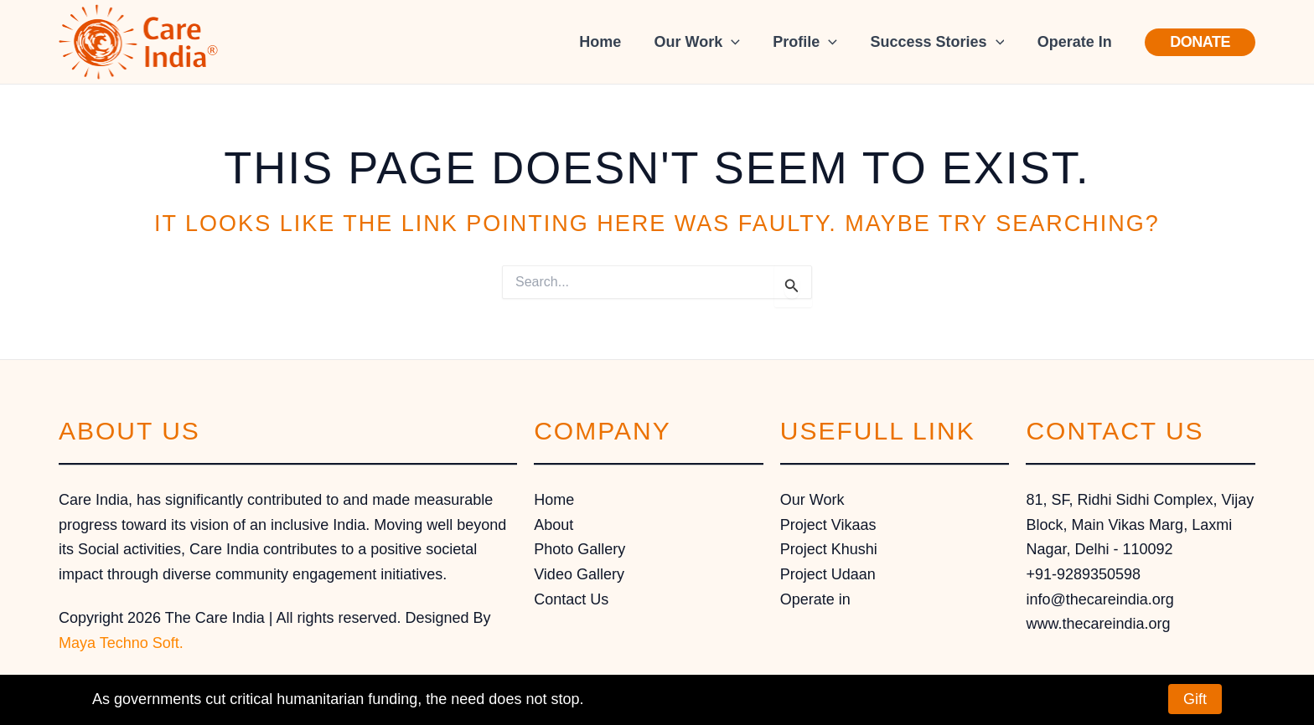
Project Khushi (828, 549)
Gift (1195, 699)
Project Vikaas (828, 525)
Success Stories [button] (941, 42)
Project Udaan (828, 574)
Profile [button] (812, 42)
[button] (741, 42)
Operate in (815, 599)
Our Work (812, 499)
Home (613, 41)
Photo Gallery (579, 549)
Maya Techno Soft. (121, 643)
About (553, 525)
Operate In (1075, 41)
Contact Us (571, 599)
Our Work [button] (706, 42)
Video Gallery (579, 574)
